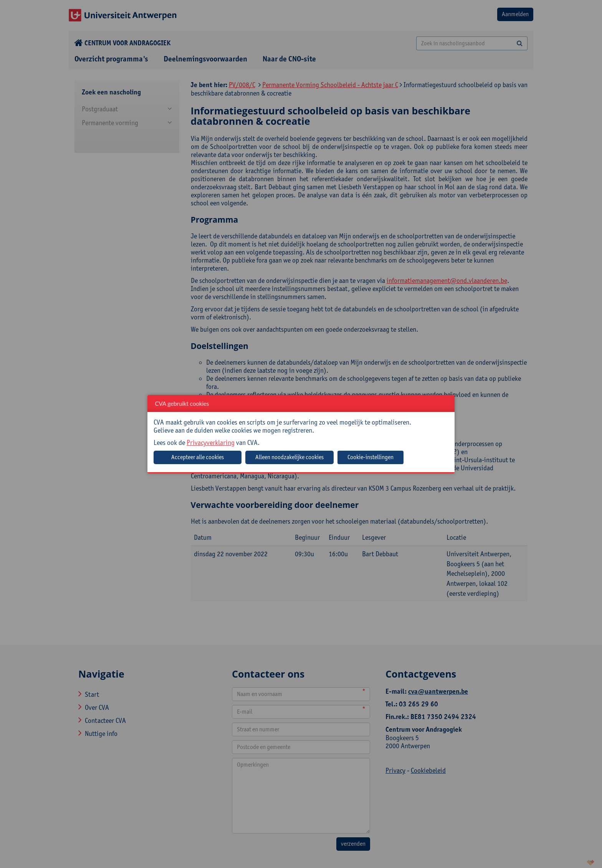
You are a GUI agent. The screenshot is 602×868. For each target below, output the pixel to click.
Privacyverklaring (211, 442)
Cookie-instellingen (370, 457)
